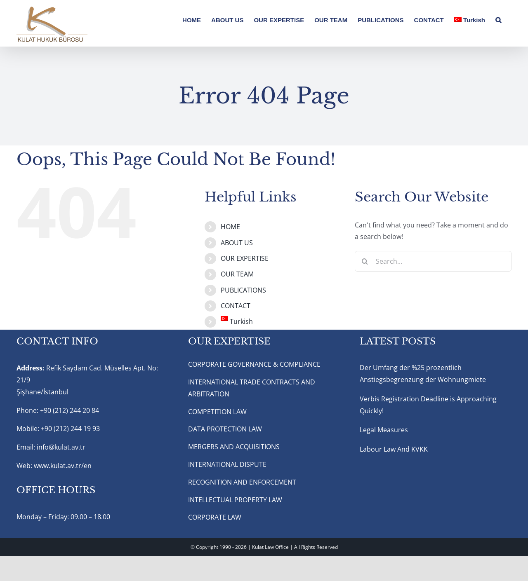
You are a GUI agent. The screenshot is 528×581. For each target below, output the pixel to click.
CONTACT (235, 305)
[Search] (365, 261)
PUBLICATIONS (243, 290)
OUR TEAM (237, 274)
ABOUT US (237, 242)
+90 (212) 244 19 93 (70, 428)
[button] (498, 19)
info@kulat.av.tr (61, 447)
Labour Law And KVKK (394, 449)
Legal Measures (384, 429)
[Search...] (433, 261)
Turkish (237, 321)
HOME (230, 226)
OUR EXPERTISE (245, 258)
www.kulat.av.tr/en (63, 465)
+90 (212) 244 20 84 (69, 410)
